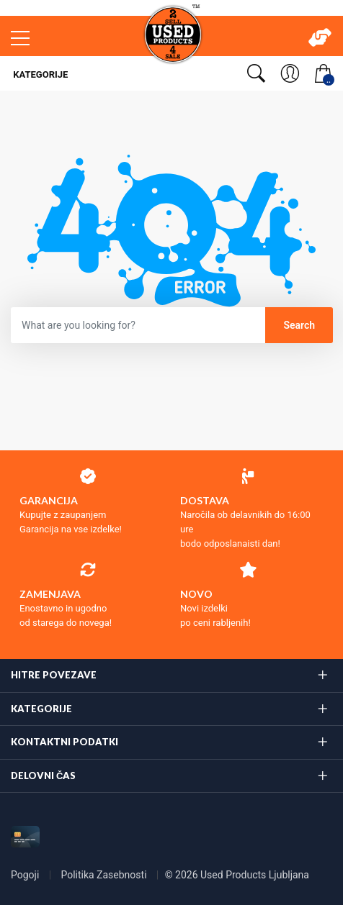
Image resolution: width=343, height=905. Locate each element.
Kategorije (39, 74)
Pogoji (26, 875)
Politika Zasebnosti (105, 875)
